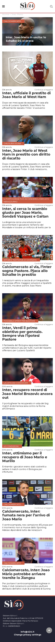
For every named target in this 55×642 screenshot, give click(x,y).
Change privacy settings (27, 634)
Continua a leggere (43, 90)
